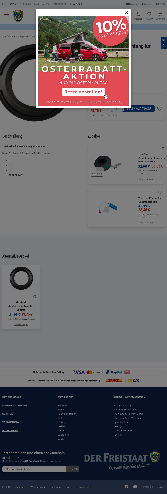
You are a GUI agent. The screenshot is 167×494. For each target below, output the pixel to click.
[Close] (126, 12)
